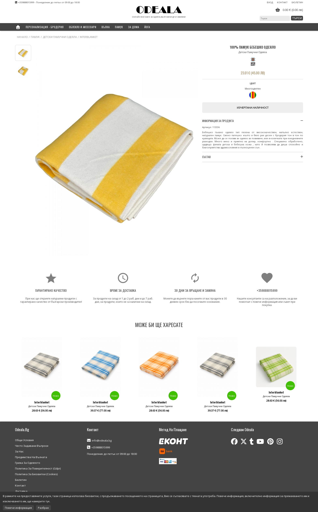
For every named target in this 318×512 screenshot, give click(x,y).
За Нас (19, 451)
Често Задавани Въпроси (31, 446)
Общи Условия (24, 440)
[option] (41, 376)
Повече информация (18, 508)
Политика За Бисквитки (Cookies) (36, 474)
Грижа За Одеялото (27, 463)
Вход (270, 2)
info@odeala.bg (102, 440)
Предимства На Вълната (31, 457)
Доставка (21, 491)
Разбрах (43, 508)
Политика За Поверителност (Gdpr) (38, 468)
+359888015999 (100, 447)
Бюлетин (297, 2)
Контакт (282, 2)
